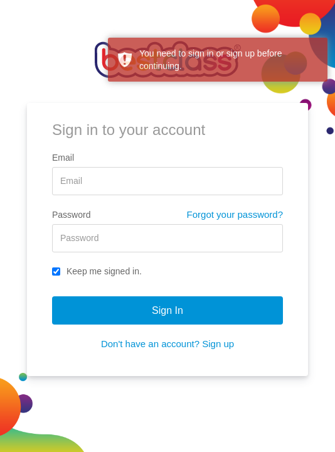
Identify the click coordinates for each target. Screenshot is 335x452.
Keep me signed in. (97, 271)
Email (63, 158)
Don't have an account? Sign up (167, 343)
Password (71, 215)
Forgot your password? (235, 214)
